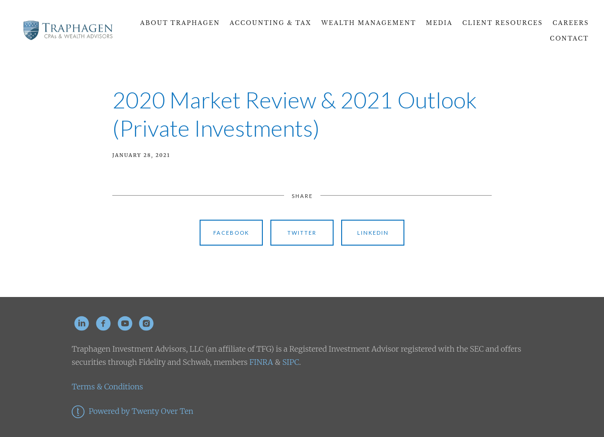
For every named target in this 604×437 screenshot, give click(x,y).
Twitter (302, 233)
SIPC (289, 362)
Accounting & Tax (270, 22)
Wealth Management (368, 22)
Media (439, 22)
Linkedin (373, 233)
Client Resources (502, 22)
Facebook (231, 233)
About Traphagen (180, 22)
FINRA (261, 362)
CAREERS (571, 22)
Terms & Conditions (107, 386)
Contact (569, 38)
